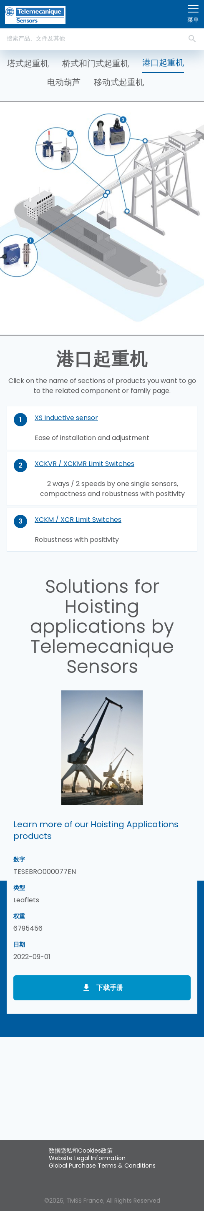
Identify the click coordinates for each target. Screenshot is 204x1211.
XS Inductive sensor (66, 418)
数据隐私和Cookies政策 (81, 1150)
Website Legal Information (87, 1158)
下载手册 (109, 987)
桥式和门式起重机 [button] (95, 63)
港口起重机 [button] (163, 62)
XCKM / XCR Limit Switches (78, 519)
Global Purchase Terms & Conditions (102, 1165)
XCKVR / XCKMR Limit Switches (84, 463)
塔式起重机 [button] (28, 63)
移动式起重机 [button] (119, 82)
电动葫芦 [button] (64, 82)
